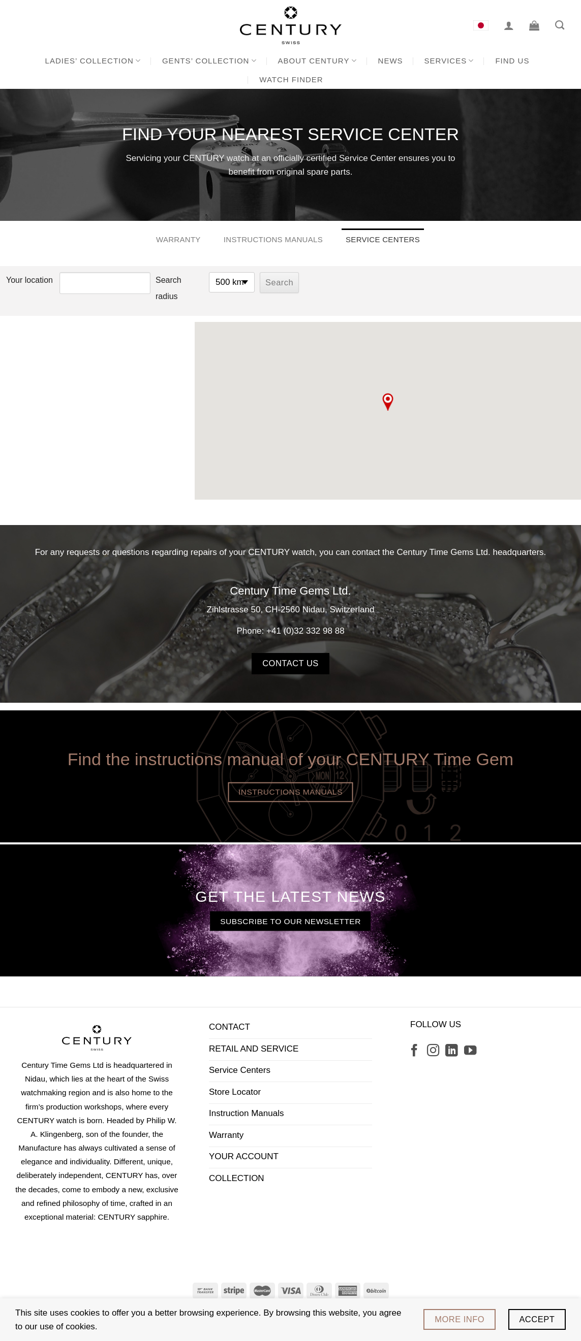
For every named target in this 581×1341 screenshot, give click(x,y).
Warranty (178, 239)
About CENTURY (317, 61)
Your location (29, 280)
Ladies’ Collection (93, 61)
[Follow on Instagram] (433, 1051)
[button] (388, 402)
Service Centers (383, 239)
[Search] (559, 25)
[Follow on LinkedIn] (451, 1051)
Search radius (168, 288)
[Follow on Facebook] (414, 1051)
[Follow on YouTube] (470, 1051)
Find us (512, 60)
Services (449, 61)
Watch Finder (291, 79)
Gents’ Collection (209, 61)
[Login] (509, 25)
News (390, 60)
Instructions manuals (273, 239)
